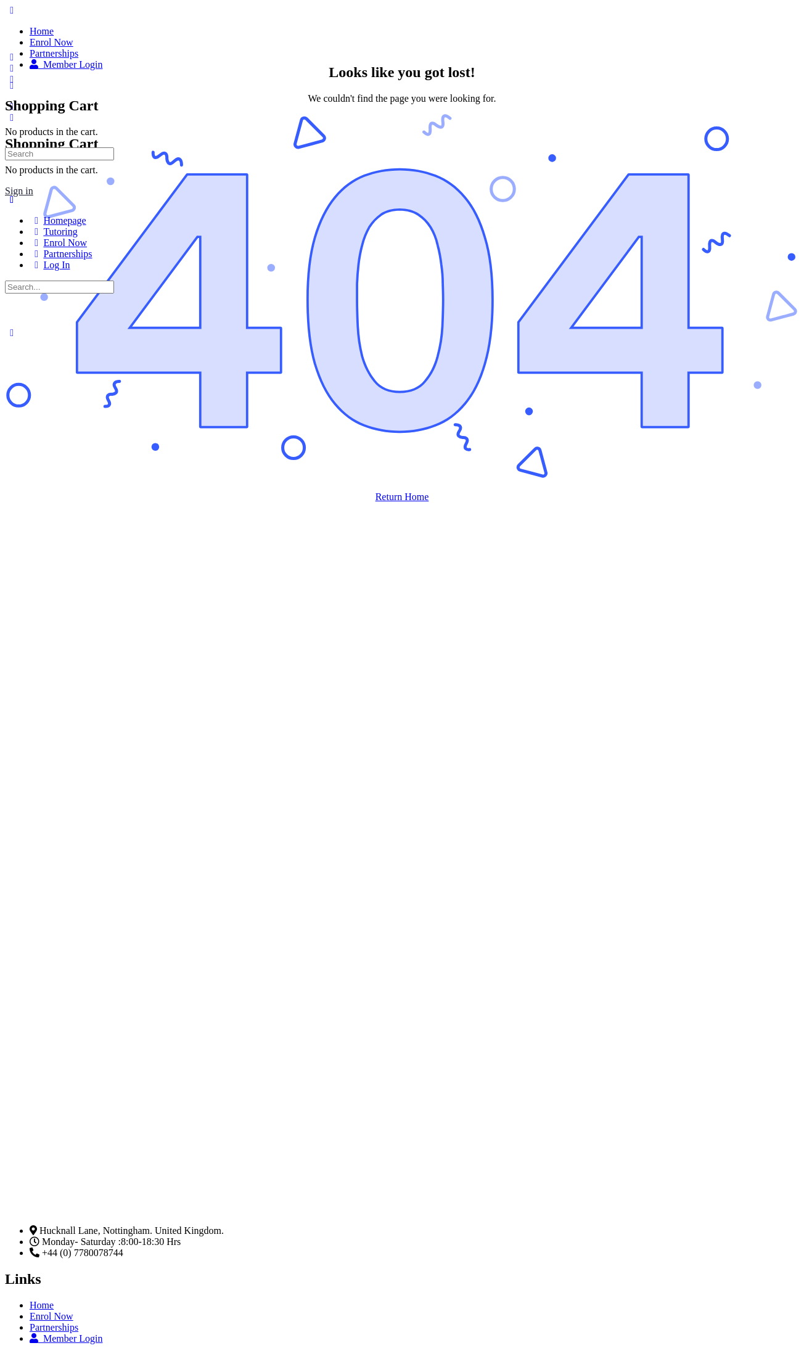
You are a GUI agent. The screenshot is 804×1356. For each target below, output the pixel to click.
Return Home (402, 496)
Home (42, 1305)
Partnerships (54, 1327)
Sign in (19, 191)
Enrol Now (51, 1316)
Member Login (66, 1338)
